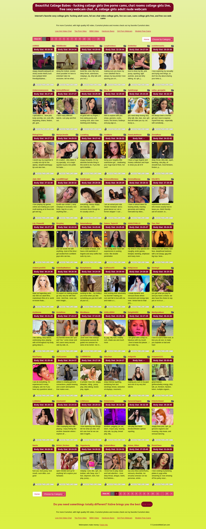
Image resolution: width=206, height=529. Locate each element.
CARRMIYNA (85, 357)
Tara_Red (156, 223)
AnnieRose (60, 312)
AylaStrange (133, 90)
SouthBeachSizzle (87, 90)
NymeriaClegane (134, 401)
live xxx (147, 504)
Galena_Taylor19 (111, 223)
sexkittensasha (158, 46)
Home (146, 39)
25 (98, 39)
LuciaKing (84, 135)
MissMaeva (84, 312)
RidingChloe (38, 135)
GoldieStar (132, 46)
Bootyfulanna (85, 268)
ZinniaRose (156, 135)
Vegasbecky (85, 445)
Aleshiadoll (61, 401)
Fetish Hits (104, 525)
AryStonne (37, 312)
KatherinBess (109, 445)
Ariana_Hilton (133, 445)
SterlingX (155, 268)
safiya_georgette (158, 90)
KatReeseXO (109, 268)
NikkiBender (61, 46)
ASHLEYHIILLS (134, 223)
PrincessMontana (111, 179)
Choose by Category (162, 39)
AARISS (36, 46)
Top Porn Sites (81, 31)
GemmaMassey (134, 179)
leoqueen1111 (157, 357)
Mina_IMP (108, 90)
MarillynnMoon (158, 312)
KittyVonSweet (158, 401)
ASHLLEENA (109, 312)
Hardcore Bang (108, 31)
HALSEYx (156, 179)
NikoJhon (108, 357)
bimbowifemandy (87, 46)
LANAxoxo (84, 401)
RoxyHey (60, 223)
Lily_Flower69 (38, 223)
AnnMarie (108, 135)
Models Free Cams (143, 31)
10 (84, 39)
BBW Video (94, 31)
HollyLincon (133, 268)
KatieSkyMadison (63, 268)
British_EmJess (62, 445)
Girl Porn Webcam (124, 31)
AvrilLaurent (61, 357)
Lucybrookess (110, 46)
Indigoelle (132, 357)
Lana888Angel (62, 179)
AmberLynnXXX (39, 268)
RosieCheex (157, 445)
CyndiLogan (85, 179)
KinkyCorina (109, 401)
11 (89, 39)
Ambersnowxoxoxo (40, 90)
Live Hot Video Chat (63, 31)
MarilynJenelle (62, 135)
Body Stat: (43, 49)
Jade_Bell (37, 179)
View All (37, 39)
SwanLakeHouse (134, 135)
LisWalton (37, 401)
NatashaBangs (86, 223)
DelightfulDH (133, 312)
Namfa (35, 445)
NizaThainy (37, 357)
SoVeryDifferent (62, 90)
